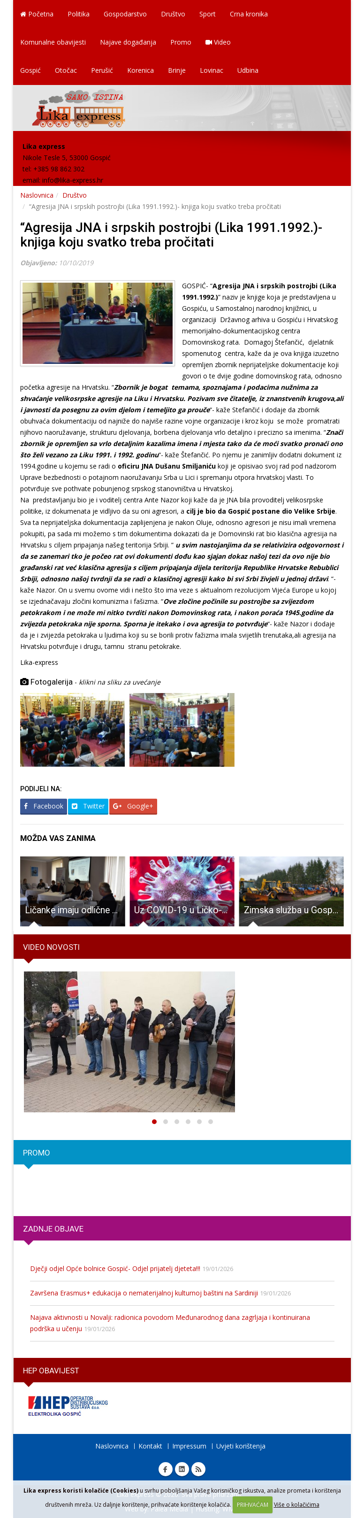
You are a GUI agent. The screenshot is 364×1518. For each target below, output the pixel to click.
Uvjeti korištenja (240, 1445)
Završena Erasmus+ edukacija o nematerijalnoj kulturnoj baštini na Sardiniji (144, 1292)
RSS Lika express (198, 1469)
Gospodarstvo (125, 13)
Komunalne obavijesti (53, 42)
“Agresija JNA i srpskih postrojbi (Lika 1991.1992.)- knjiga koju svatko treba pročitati (171, 235)
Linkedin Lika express (182, 1469)
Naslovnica (36, 195)
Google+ (133, 805)
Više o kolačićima (296, 1505)
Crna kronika (249, 13)
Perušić (102, 70)
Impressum (189, 1445)
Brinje (177, 70)
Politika (79, 13)
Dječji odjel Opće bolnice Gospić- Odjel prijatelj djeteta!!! (115, 1268)
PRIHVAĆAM (252, 1505)
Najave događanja (128, 42)
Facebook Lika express (166, 1469)
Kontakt (150, 1445)
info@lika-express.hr (72, 180)
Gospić (30, 70)
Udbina (247, 70)
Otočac (66, 70)
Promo (180, 42)
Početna (36, 13)
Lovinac (211, 70)
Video (218, 42)
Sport (207, 13)
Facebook (43, 805)
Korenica (140, 70)
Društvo (173, 13)
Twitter (88, 805)
